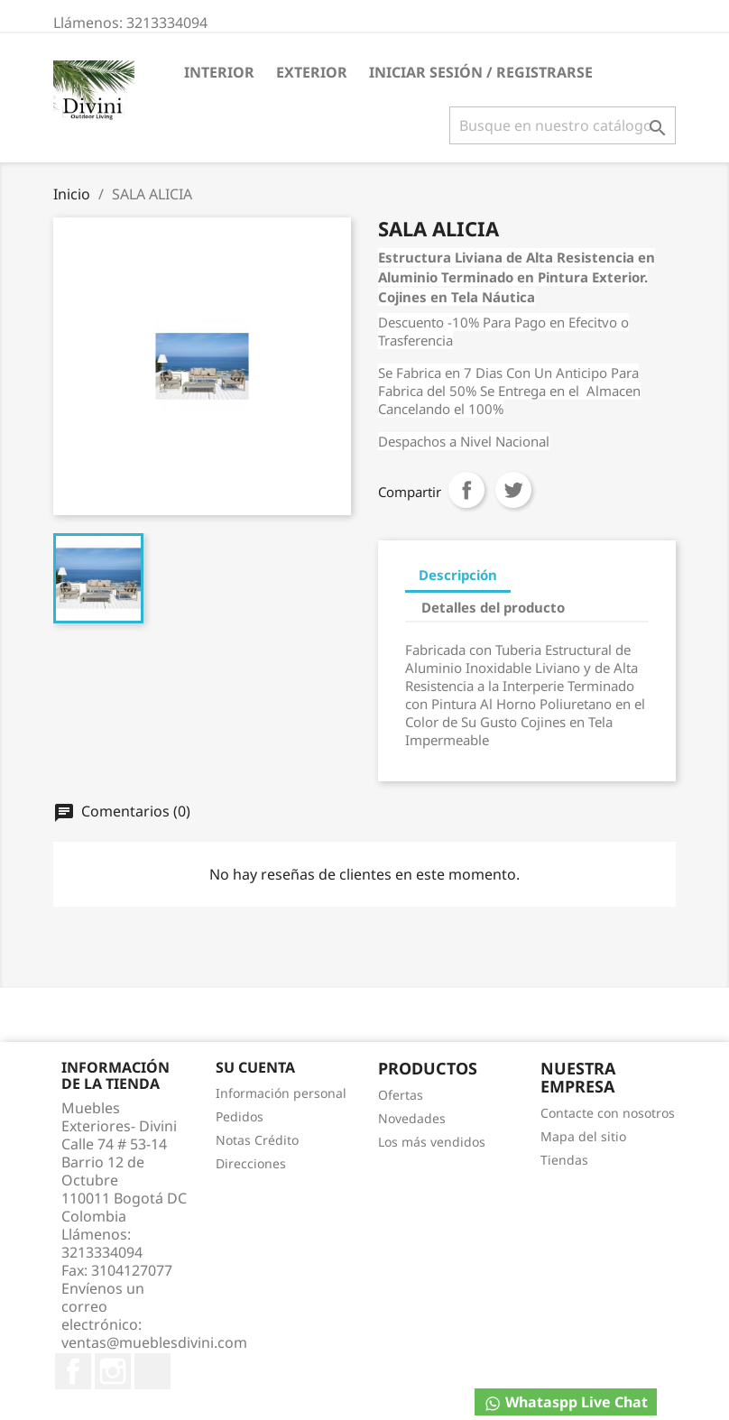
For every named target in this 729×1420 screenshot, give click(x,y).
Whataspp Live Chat (566, 1402)
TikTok (152, 1371)
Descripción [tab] (458, 575)
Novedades (412, 1118)
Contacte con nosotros (607, 1112)
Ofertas (400, 1094)
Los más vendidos (431, 1141)
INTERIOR (219, 72)
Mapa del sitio (583, 1136)
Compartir (466, 490)
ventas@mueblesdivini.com (154, 1342)
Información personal (281, 1093)
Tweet (513, 490)
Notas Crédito (257, 1139)
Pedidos (239, 1116)
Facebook (73, 1371)
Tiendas (564, 1159)
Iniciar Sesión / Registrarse (481, 72)
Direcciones (251, 1163)
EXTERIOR (311, 72)
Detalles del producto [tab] (493, 607)
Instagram (113, 1371)
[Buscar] (562, 125)
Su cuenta (255, 1067)
